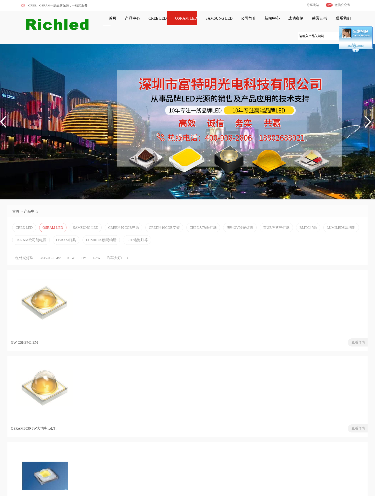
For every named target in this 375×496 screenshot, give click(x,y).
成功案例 (272, 22)
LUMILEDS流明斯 (341, 235)
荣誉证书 (293, 22)
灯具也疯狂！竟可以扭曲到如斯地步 (294, 418)
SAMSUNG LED (202, 22)
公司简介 (229, 22)
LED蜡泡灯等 (137, 247)
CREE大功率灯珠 (203, 235)
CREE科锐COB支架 (164, 235)
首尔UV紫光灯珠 (276, 235)
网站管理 (43, 489)
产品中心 (124, 22)
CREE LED (147, 22)
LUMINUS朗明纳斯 (101, 247)
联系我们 (314, 22)
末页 (77, 371)
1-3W (96, 265)
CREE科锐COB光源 (123, 235)
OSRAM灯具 (66, 247)
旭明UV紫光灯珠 (239, 235)
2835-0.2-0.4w (50, 265)
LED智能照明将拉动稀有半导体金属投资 (297, 410)
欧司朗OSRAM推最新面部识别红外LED (296, 426)
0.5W (71, 265)
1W (83, 265)
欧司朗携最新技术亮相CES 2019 (290, 402)
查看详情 (73, 350)
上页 (31, 371)
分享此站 (313, 5)
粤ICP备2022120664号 (73, 483)
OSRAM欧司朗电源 (31, 247)
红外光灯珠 (24, 265)
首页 (107, 22)
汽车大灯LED (117, 265)
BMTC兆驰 (308, 235)
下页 (60, 371)
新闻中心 (251, 22)
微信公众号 (342, 5)
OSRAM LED (173, 22)
